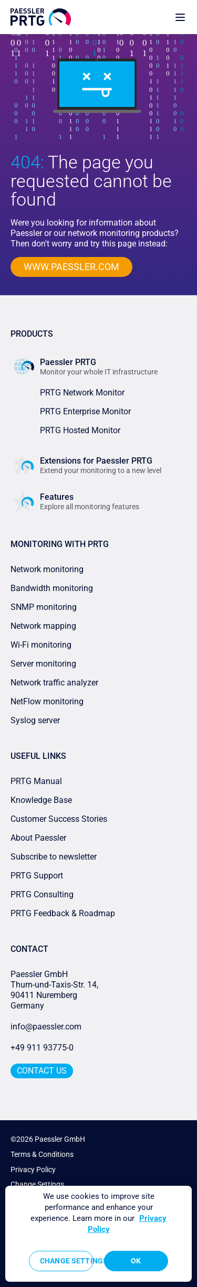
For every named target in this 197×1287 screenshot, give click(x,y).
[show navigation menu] (180, 17)
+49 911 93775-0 (42, 1048)
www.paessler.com (71, 266)
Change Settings (37, 1184)
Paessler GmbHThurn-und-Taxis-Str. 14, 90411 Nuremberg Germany (55, 990)
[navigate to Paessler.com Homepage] (41, 17)
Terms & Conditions (42, 1154)
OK (136, 1261)
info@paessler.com (46, 1027)
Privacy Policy (33, 1169)
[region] (98, 1234)
